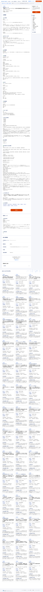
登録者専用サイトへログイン (31, 1)
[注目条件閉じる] (29, 266)
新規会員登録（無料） (38, 1)
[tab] (36, 15)
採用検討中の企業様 (25, 1)
